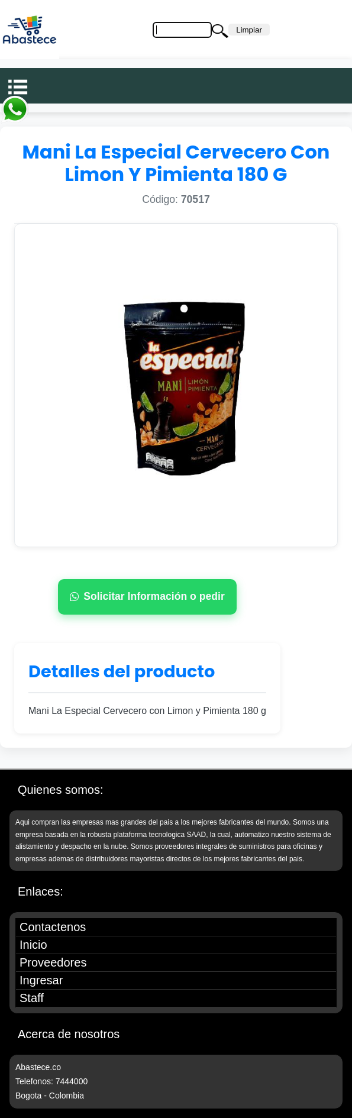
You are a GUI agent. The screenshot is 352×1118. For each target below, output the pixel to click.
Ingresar (41, 980)
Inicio (33, 944)
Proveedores (53, 962)
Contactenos (53, 926)
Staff (32, 997)
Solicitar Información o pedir (147, 596)
